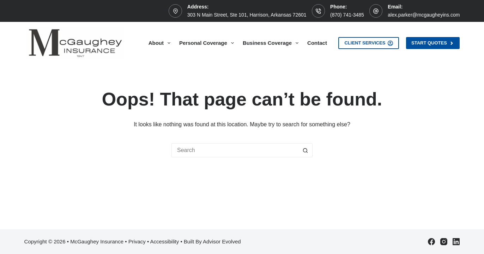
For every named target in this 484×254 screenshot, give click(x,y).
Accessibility (164, 241)
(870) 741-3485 (347, 15)
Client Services (368, 43)
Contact (317, 43)
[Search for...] (234, 150)
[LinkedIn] (456, 241)
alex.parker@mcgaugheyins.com (424, 15)
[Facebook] (431, 241)
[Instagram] (443, 241)
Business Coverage (272, 43)
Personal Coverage (208, 43)
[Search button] (305, 150)
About (161, 43)
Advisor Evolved (222, 241)
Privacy (137, 241)
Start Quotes (432, 43)
